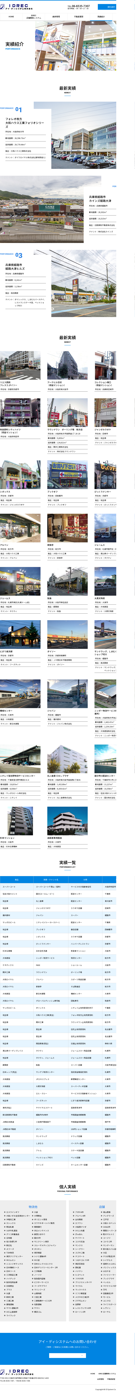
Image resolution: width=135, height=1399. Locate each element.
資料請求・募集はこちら (117, 7)
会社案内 (132, 1384)
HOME (92, 1378)
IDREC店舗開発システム (107, 1378)
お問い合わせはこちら (67, 1358)
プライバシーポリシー (8, 1394)
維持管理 (100, 1384)
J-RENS (132, 1378)
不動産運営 (111, 1384)
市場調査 (122, 1378)
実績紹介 (122, 1384)
